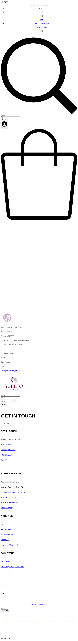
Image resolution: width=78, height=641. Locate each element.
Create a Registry (7, 508)
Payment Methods (7, 535)
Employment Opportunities (10, 545)
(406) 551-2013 (6, 455)
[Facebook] (7, 594)
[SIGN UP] (4, 611)
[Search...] (10, 115)
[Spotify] (7, 585)
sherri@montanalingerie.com (11, 370)
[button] (39, 220)
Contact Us (5, 540)
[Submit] (4, 405)
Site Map (34, 605)
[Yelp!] (7, 589)
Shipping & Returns (8, 530)
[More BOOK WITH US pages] (41, 31)
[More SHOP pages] (41, 16)
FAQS (3, 525)
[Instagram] (7, 599)
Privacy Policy (42, 605)
